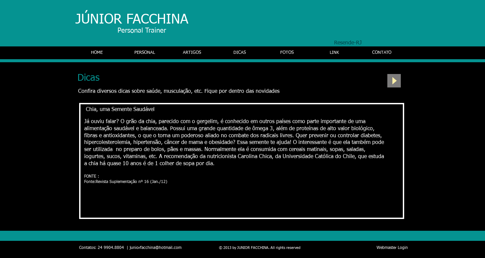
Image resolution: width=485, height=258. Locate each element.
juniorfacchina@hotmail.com (156, 248)
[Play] (394, 80)
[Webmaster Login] (392, 248)
